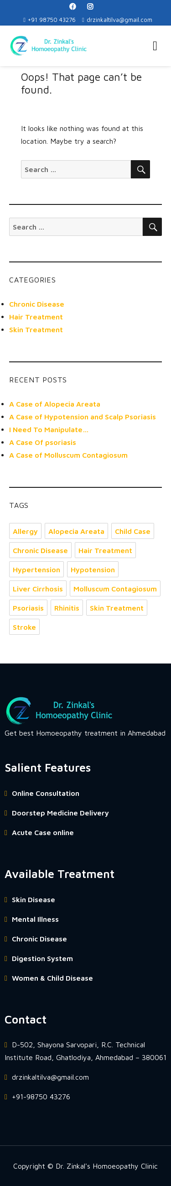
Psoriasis (28, 608)
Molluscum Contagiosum (115, 589)
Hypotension (93, 569)
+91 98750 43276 (49, 19)
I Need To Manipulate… (49, 429)
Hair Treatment (36, 317)
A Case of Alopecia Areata (54, 404)
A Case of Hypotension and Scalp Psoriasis (82, 417)
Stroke (24, 627)
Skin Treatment (36, 329)
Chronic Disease (36, 304)
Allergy (25, 531)
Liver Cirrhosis (38, 589)
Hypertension (36, 569)
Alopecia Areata (76, 531)
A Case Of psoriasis (42, 442)
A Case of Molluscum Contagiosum (68, 455)
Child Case (132, 531)
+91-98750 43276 (37, 1096)
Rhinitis (66, 608)
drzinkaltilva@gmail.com (117, 19)
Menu (155, 46)
